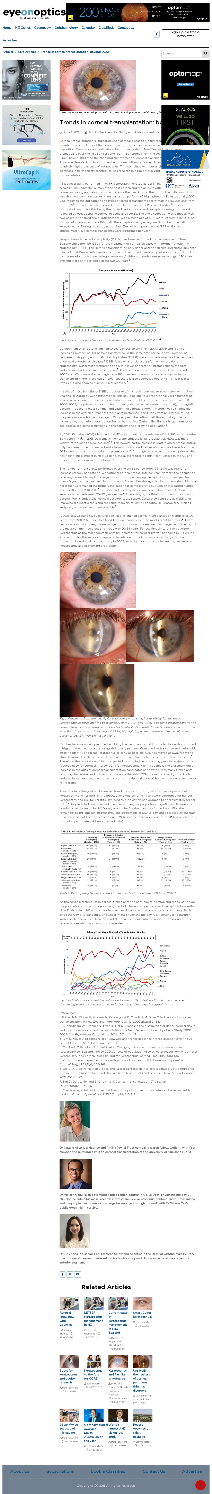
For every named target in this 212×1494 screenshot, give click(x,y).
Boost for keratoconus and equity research (68, 1377)
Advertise (10, 40)
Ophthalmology (66, 28)
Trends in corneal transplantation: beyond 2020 (75, 52)
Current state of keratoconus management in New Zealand (117, 1323)
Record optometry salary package (140, 1431)
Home (7, 28)
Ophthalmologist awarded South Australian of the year (94, 1433)
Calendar (88, 28)
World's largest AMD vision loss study (117, 1431)
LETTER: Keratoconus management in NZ (93, 1319)
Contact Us (126, 28)
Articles (8, 52)
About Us (19, 1471)
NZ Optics (22, 28)
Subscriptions (60, 1471)
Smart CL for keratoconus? (142, 1315)
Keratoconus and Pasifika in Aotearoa (117, 1375)
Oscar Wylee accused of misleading (69, 1429)
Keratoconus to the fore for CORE (93, 1375)
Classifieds (106, 28)
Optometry (42, 28)
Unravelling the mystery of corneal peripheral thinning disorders (141, 1381)
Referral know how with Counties (67, 1319)
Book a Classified (108, 1471)
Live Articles (27, 52)
